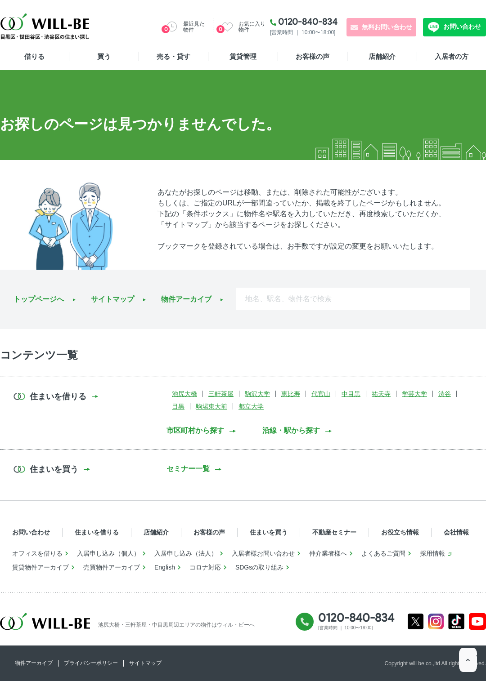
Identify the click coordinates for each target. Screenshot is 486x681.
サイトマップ (112, 299)
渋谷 (444, 393)
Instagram (436, 621)
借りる (34, 56)
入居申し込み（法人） (185, 553)
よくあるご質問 (383, 553)
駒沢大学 (257, 393)
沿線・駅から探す (291, 430)
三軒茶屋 (221, 393)
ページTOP (468, 663)
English (164, 567)
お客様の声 (312, 56)
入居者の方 (451, 56)
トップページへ (39, 299)
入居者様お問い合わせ (263, 553)
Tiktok (456, 621)
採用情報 (432, 553)
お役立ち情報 (400, 532)
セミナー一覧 (188, 468)
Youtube (477, 621)
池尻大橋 (184, 393)
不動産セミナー (334, 532)
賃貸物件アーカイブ (40, 567)
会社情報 (456, 532)
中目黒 (351, 393)
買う (104, 56)
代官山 (320, 393)
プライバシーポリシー (91, 663)
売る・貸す (173, 56)
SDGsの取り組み (259, 567)
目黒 (178, 406)
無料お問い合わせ (387, 27)
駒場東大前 (211, 406)
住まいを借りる (97, 532)
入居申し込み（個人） (108, 553)
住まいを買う (269, 532)
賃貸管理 (243, 56)
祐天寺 (381, 393)
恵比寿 (290, 393)
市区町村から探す (195, 430)
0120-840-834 (308, 21)
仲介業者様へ (328, 553)
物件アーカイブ (186, 299)
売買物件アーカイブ (111, 567)
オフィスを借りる (37, 553)
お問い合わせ (461, 26)
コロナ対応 (205, 567)
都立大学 (251, 406)
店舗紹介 (382, 56)
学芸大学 (414, 393)
